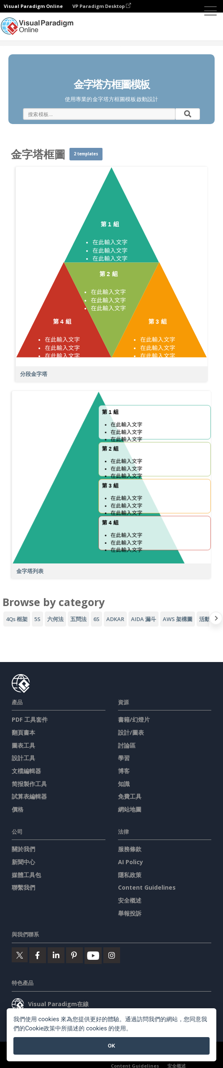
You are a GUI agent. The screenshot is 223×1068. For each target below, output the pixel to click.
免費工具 (129, 796)
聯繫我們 (23, 887)
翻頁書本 (23, 732)
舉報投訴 (129, 913)
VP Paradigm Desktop (101, 6)
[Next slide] (216, 619)
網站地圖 (129, 809)
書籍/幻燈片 (134, 719)
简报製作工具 (29, 784)
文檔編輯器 (26, 771)
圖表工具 (23, 745)
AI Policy (130, 862)
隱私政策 (129, 875)
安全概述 (129, 900)
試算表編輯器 (29, 796)
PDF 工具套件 (30, 719)
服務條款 (129, 849)
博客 (124, 771)
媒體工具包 (26, 875)
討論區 (127, 745)
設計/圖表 (131, 732)
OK (111, 1046)
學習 (124, 758)
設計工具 (23, 758)
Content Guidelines (147, 887)
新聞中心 (23, 862)
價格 (17, 809)
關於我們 (23, 849)
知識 (124, 784)
